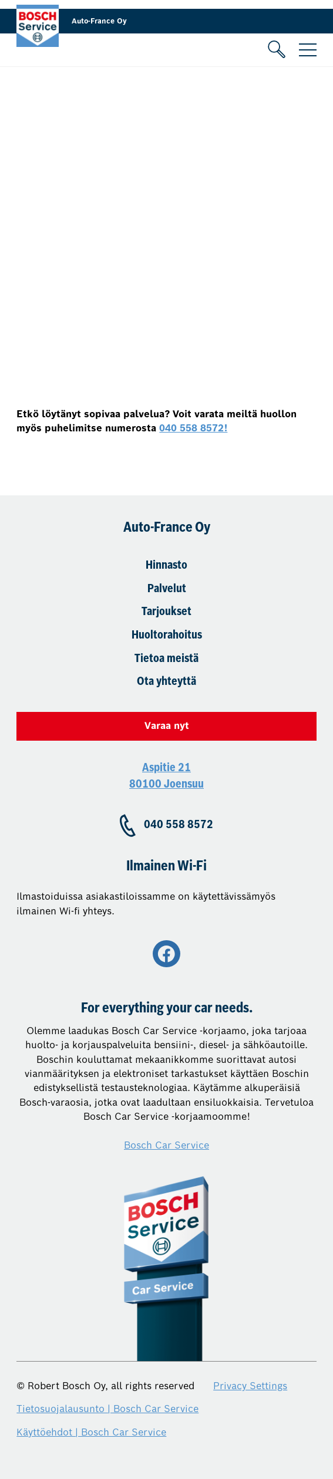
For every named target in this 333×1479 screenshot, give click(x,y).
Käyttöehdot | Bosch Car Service (91, 1432)
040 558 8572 (178, 825)
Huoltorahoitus (167, 635)
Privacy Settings (250, 1386)
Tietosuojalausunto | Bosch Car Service (107, 1409)
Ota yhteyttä (166, 682)
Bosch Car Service (166, 1145)
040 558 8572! (193, 428)
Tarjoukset (166, 612)
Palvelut (166, 589)
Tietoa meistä (166, 659)
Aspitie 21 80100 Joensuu (166, 776)
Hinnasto (166, 566)
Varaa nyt (166, 726)
